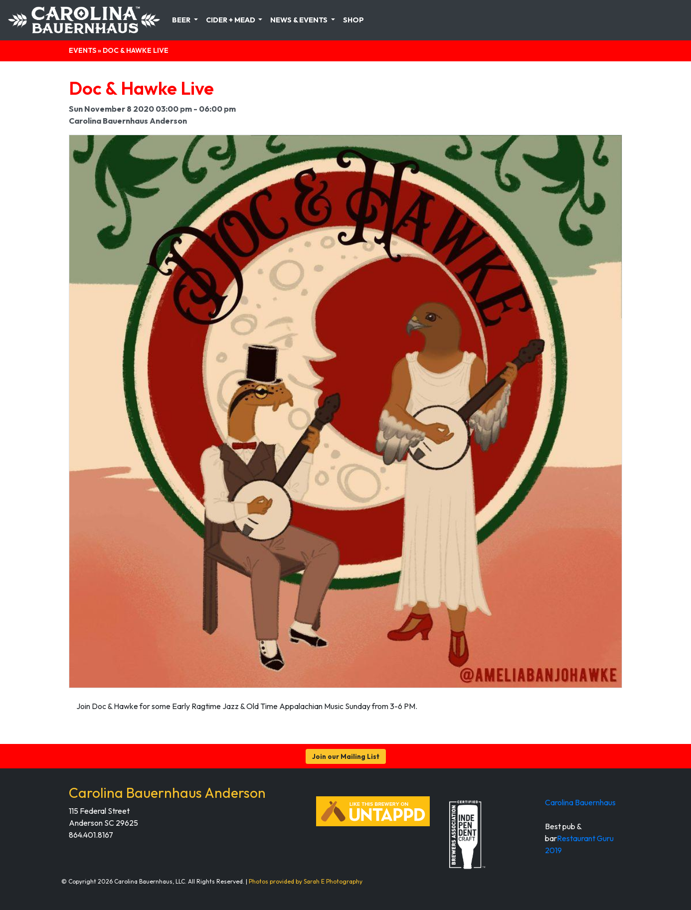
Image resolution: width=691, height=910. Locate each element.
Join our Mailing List (345, 756)
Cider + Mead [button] (231, 19)
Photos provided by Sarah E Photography (305, 881)
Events (82, 50)
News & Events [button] (299, 19)
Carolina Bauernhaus (580, 802)
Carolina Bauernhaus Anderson (167, 792)
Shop (353, 19)
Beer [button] (182, 19)
